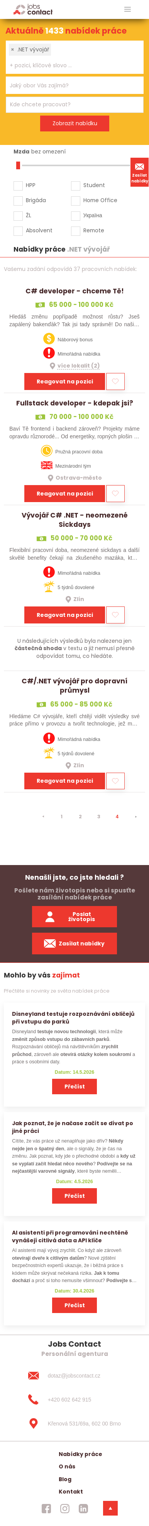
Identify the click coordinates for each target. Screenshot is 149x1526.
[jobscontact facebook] (46, 1508)
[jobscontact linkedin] (83, 1508)
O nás (67, 1466)
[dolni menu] (110, 1508)
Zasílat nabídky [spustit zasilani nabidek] (74, 943)
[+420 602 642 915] (74, 1399)
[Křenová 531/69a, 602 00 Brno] (74, 1423)
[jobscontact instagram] (65, 1508)
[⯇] (43, 817)
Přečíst (74, 1086)
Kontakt (71, 1491)
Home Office (100, 200)
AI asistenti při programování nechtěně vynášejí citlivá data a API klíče (70, 1236)
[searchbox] (70, 65)
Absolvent (39, 230)
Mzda (21, 151)
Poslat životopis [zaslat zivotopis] (69, 916)
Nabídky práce (80, 1454)
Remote (93, 230)
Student (94, 185)
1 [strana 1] (62, 816)
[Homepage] (33, 9)
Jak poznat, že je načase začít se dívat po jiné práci (72, 1126)
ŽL (28, 215)
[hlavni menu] (128, 9)
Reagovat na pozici (65, 381)
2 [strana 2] (80, 816)
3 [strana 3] (98, 816)
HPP (31, 185)
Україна (92, 215)
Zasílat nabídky (139, 172)
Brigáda (36, 200)
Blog (65, 1479)
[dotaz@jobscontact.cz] (74, 1375)
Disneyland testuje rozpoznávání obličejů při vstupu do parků (73, 1017)
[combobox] (75, 57)
